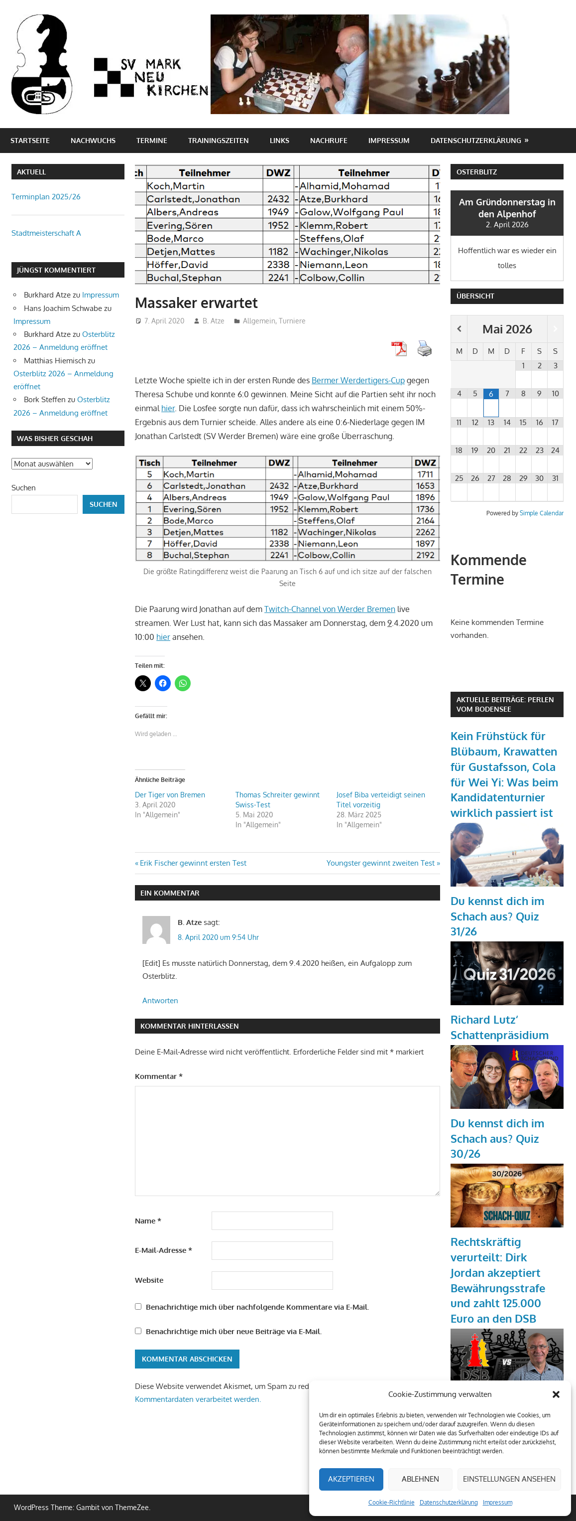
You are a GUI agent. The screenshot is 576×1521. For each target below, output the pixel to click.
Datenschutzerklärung (449, 1502)
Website (149, 1280)
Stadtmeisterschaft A (46, 233)
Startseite (30, 140)
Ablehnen (420, 1479)
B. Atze (214, 320)
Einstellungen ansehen (509, 1479)
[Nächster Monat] (555, 329)
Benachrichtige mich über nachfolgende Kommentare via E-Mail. (257, 1307)
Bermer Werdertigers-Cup (358, 380)
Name (148, 1220)
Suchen (23, 487)
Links (279, 140)
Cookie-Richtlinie (391, 1502)
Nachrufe (328, 140)
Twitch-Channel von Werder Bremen (329, 609)
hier (168, 408)
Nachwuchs (93, 140)
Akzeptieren (351, 1479)
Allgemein (259, 320)
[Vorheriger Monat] (458, 329)
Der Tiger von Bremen (170, 794)
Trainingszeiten (218, 140)
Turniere (292, 320)
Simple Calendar (542, 513)
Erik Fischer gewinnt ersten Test (192, 863)
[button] (556, 1394)
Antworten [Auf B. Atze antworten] (160, 1000)
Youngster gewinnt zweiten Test (381, 863)
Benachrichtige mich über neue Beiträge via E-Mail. (234, 1331)
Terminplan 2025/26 (46, 196)
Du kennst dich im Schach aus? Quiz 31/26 (498, 916)
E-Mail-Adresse (163, 1250)
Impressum (497, 1502)
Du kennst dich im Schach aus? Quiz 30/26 (498, 1138)
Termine (151, 140)
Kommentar (159, 1076)
